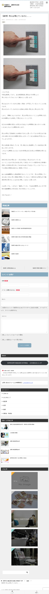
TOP (13, 581)
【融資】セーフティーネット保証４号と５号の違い (23, 211)
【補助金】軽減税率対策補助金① (23, 557)
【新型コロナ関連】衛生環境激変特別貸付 (21, 228)
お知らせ (5, 393)
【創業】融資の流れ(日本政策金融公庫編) (21, 236)
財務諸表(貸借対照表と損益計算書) (23, 500)
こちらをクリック (28, 383)
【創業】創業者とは (16, 220)
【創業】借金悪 (15, 253)
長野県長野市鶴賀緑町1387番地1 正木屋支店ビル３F (27, 363)
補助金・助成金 (7, 413)
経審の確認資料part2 (15, 441)
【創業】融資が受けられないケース (19, 245)
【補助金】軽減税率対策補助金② (23, 519)
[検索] (16, 572)
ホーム (15, 481)
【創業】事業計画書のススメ (39, 268)
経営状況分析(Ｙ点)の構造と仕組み (18, 458)
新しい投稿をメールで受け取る (12, 339)
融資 (4, 22)
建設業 (5, 401)
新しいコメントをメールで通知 (12, 335)
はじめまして (7, 397)
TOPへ (37, 592)
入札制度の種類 (13, 432)
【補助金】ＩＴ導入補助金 (21, 538)
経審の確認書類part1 (15, 449)
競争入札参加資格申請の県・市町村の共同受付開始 (22, 424)
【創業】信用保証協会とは (9, 268)
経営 (4, 405)
